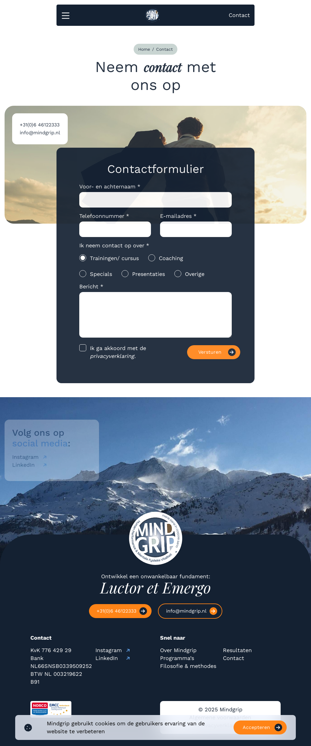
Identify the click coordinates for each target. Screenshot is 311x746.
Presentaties (148, 278)
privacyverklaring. (113, 360)
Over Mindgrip (178, 650)
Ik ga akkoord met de (118, 356)
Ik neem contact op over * (114, 249)
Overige (194, 278)
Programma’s (177, 658)
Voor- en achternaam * (109, 190)
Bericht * (91, 290)
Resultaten (237, 650)
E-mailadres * (178, 220)
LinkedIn (106, 658)
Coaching (171, 262)
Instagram (108, 650)
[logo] (150, 15)
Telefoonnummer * (104, 220)
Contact (239, 15)
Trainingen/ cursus (114, 262)
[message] (155, 319)
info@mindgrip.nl (40, 137)
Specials (101, 278)
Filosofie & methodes (188, 666)
